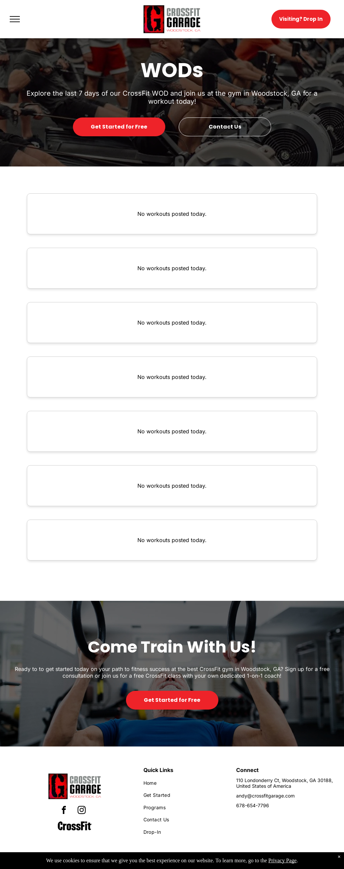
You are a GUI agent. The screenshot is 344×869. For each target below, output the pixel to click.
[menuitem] (183, 783)
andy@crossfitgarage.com (265, 796)
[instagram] (82, 811)
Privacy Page (282, 863)
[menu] (15, 19)
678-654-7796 (252, 805)
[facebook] (64, 811)
